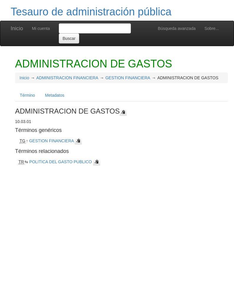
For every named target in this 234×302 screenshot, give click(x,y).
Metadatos (54, 95)
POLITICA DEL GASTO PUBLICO (60, 161)
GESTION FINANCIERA (127, 77)
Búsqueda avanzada (177, 28)
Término (27, 95)
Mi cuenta (41, 28)
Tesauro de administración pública (91, 12)
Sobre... (211, 28)
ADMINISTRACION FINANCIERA (67, 77)
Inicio (17, 28)
